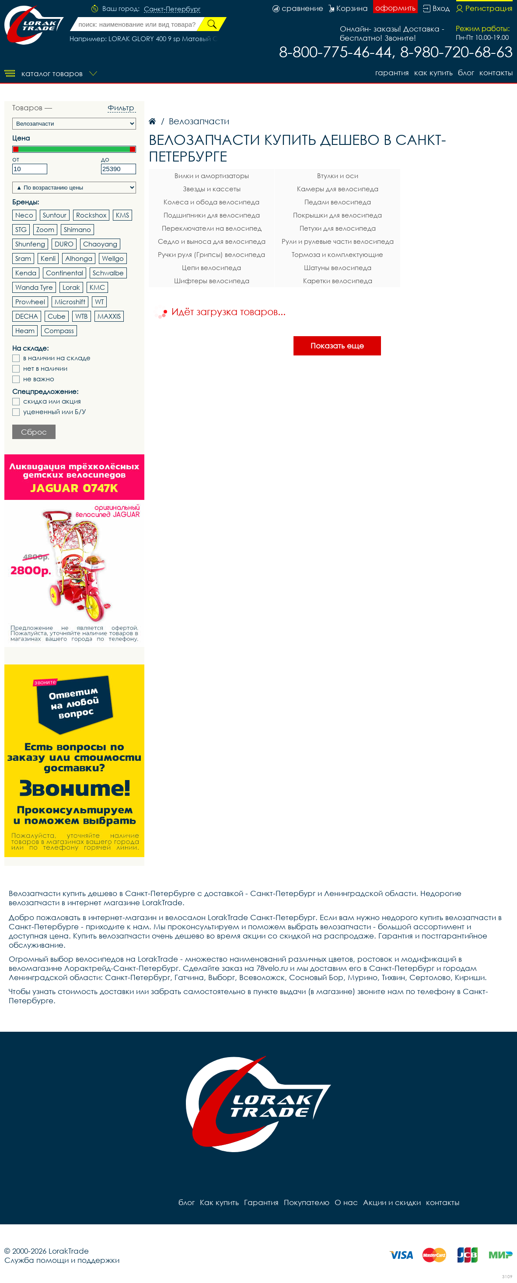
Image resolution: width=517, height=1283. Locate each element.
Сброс (34, 431)
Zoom (45, 229)
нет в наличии (45, 368)
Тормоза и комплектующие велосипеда (337, 255)
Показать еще (337, 345)
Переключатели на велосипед (212, 228)
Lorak (71, 287)
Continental (64, 273)
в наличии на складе (57, 358)
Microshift (70, 302)
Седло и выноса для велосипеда (211, 241)
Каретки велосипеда (337, 281)
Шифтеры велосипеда (211, 281)
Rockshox (91, 215)
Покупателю (306, 1202)
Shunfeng (30, 244)
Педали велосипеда (337, 202)
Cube (57, 316)
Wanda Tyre (34, 287)
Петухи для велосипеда (338, 228)
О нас (346, 1202)
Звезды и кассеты (212, 189)
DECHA (26, 316)
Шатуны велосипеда (337, 267)
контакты (496, 72)
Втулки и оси (337, 175)
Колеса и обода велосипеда (211, 202)
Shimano (77, 229)
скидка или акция (52, 401)
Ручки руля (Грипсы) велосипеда (211, 254)
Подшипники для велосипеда (212, 215)
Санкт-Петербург (172, 9)
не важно (38, 379)
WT (99, 302)
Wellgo (113, 258)
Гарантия (392, 72)
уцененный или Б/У (54, 411)
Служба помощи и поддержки (61, 1260)
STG (21, 229)
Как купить (433, 72)
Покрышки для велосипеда (337, 215)
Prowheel (30, 302)
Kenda (25, 273)
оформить (395, 7)
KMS (122, 215)
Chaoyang (100, 244)
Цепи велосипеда (211, 267)
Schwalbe (108, 273)
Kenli (48, 258)
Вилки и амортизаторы (212, 175)
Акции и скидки (392, 1202)
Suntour (54, 215)
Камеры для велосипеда (337, 189)
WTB (81, 316)
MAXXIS (109, 316)
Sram (23, 258)
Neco (24, 215)
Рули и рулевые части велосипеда (338, 241)
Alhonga (78, 258)
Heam (25, 330)
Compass (59, 330)
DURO (64, 244)
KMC (97, 287)
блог (466, 72)
